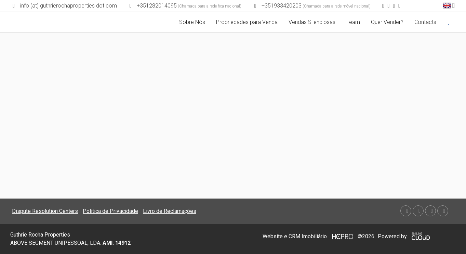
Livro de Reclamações (169, 211)
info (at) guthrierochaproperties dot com (68, 5)
